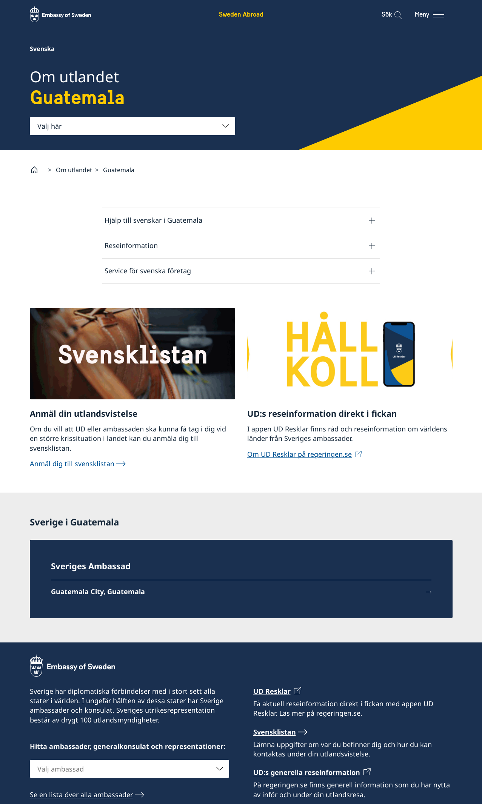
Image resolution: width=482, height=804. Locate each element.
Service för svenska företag (148, 271)
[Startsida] (37, 169)
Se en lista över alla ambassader (81, 794)
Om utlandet (74, 170)
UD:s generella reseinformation (306, 772)
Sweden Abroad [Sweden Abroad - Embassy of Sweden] (241, 14)
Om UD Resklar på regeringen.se (299, 454)
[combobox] (132, 126)
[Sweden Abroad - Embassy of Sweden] (67, 14)
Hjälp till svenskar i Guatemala (153, 220)
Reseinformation (131, 245)
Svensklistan (274, 731)
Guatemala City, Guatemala (98, 591)
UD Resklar (272, 691)
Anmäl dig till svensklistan (72, 463)
